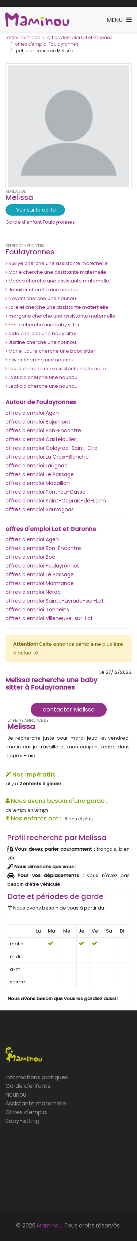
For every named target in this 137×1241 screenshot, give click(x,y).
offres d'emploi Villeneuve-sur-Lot (49, 618)
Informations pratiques (36, 1077)
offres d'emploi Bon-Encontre (43, 430)
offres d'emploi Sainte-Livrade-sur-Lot (54, 600)
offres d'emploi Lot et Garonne (80, 37)
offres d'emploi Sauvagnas (39, 509)
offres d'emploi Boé (30, 557)
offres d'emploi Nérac (33, 592)
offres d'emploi (23, 37)
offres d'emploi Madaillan (37, 483)
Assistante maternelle (35, 1103)
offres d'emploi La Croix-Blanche (47, 456)
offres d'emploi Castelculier (40, 439)
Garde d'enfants (27, 1086)
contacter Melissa (69, 709)
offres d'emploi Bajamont (38, 421)
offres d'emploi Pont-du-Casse (45, 492)
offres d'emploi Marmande (39, 583)
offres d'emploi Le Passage (39, 474)
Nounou (15, 1094)
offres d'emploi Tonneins (37, 609)
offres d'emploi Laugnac (36, 465)
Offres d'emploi (26, 1112)
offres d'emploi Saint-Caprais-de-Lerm (55, 500)
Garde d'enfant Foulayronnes (40, 222)
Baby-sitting (22, 1121)
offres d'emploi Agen (32, 413)
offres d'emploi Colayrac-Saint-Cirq (51, 448)
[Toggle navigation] (119, 20)
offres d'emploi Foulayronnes (47, 44)
